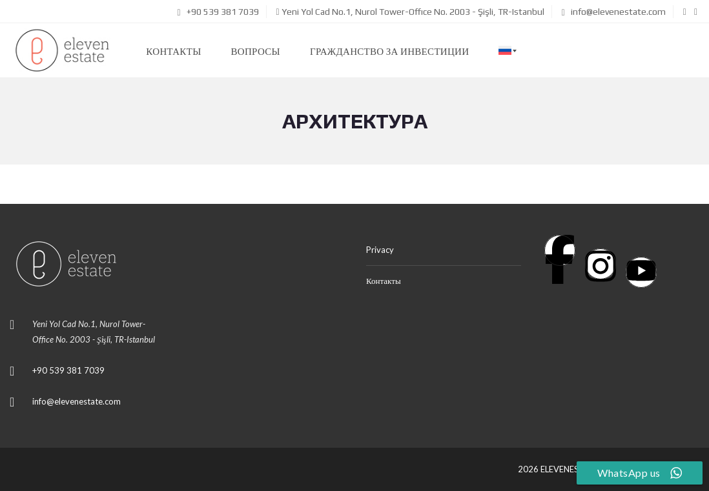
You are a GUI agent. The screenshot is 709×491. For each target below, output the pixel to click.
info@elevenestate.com (614, 11)
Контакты (383, 281)
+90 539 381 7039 (217, 11)
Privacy (380, 250)
